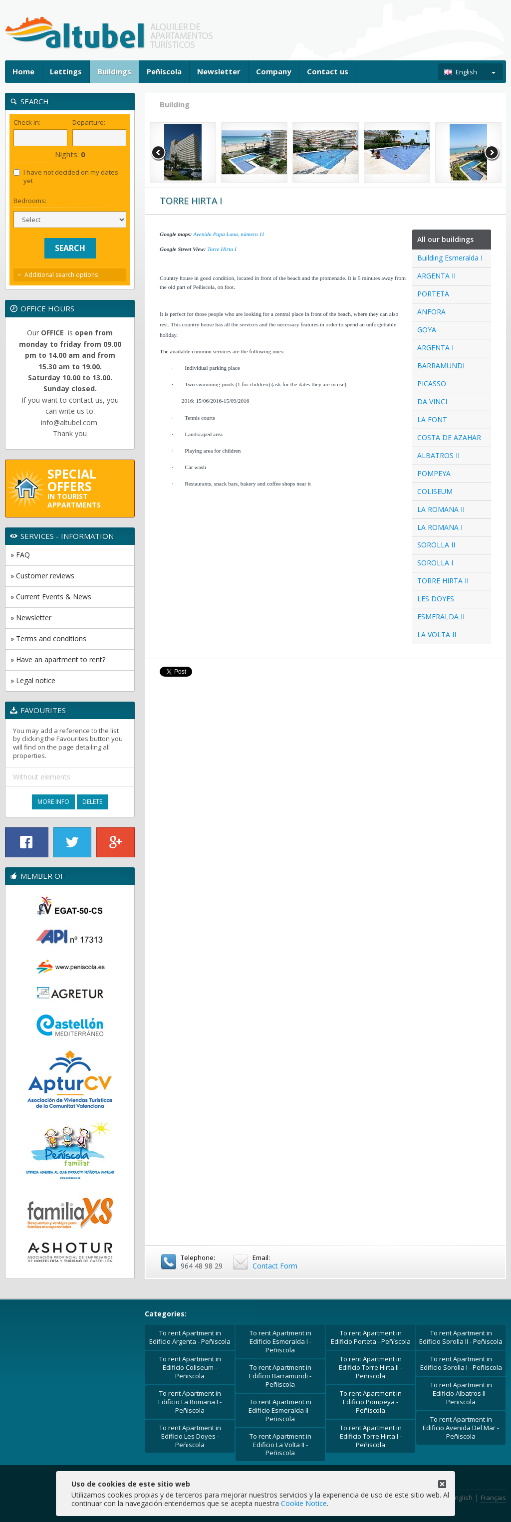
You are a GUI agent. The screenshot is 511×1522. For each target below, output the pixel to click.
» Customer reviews (42, 575)
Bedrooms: (29, 201)
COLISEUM (435, 491)
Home (23, 71)
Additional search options (61, 274)
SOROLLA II (436, 544)
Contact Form (275, 1265)
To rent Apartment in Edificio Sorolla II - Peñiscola (461, 1337)
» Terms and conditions (48, 638)
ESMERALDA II (441, 616)
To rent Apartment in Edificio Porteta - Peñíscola (371, 1337)
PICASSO (431, 383)
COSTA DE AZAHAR (449, 437)
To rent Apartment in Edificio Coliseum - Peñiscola (190, 1367)
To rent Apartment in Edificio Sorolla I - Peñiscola (461, 1363)
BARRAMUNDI (441, 365)
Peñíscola (164, 71)
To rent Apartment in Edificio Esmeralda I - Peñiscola (280, 1341)
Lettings (66, 71)
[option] (183, 152)
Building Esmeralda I (450, 257)
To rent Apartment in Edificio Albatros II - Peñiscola (461, 1393)
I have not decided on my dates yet (65, 176)
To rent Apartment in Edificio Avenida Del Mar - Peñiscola (461, 1428)
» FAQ (20, 554)
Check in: (26, 122)
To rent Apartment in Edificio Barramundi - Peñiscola (280, 1376)
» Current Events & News (50, 596)
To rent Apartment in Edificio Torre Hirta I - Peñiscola (371, 1436)
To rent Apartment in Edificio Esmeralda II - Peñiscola (280, 1410)
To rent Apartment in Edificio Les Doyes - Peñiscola (190, 1436)
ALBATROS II (438, 455)
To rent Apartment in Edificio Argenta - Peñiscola (190, 1337)
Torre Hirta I (221, 249)
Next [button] (492, 152)
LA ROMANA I (440, 527)
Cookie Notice (304, 1503)
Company (273, 71)
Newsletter (219, 71)
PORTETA (433, 293)
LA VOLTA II (436, 634)
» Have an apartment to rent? (57, 659)
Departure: (88, 122)
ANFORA (431, 311)
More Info (53, 801)
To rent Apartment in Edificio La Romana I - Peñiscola (190, 1402)
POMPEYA (434, 473)
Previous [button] (159, 152)
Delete (92, 801)
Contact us (327, 71)
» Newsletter (30, 617)
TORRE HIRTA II (443, 580)
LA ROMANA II (441, 509)
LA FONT (432, 419)
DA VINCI (432, 401)
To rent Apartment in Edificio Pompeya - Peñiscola (371, 1402)
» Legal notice (32, 680)
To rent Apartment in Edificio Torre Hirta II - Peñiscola (370, 1367)
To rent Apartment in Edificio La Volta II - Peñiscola (280, 1445)
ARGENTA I (435, 347)
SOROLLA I (435, 562)
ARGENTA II (436, 275)
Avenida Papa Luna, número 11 (228, 234)
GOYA (426, 329)
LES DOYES (435, 598)
